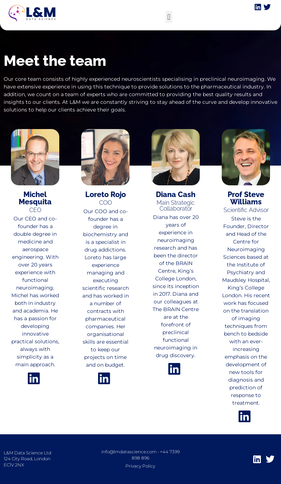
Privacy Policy (140, 466)
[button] (168, 17)
